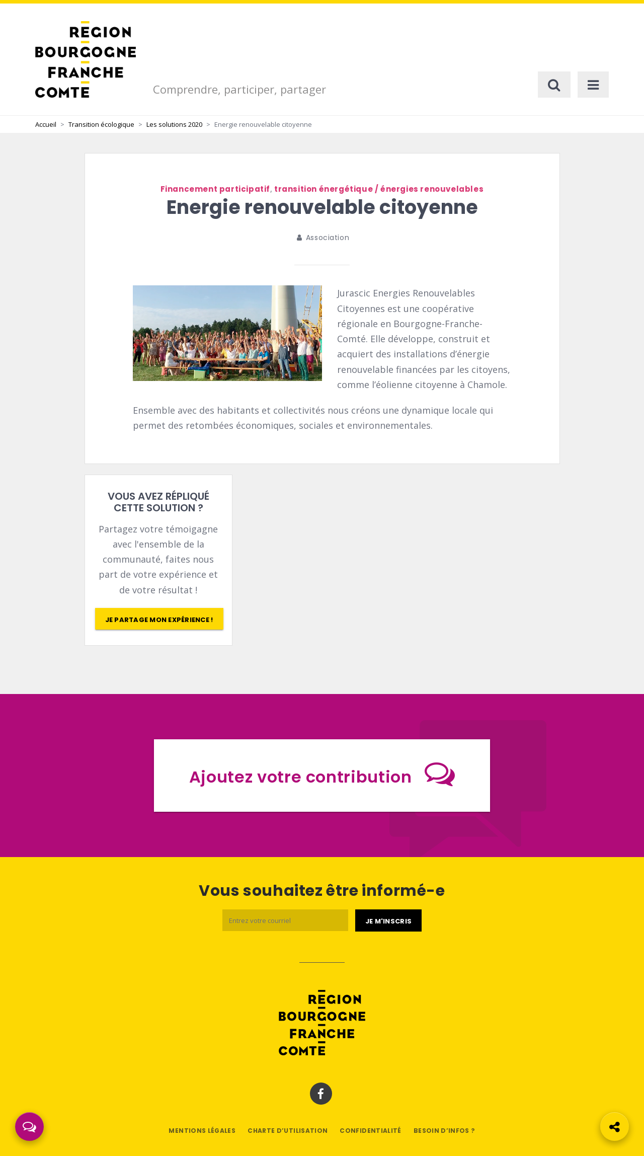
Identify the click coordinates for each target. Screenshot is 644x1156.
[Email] (285, 920)
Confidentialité (370, 1130)
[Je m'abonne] (388, 920)
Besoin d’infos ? (444, 1130)
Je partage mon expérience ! (159, 620)
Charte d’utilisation (288, 1130)
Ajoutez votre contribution (322, 773)
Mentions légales (202, 1130)
